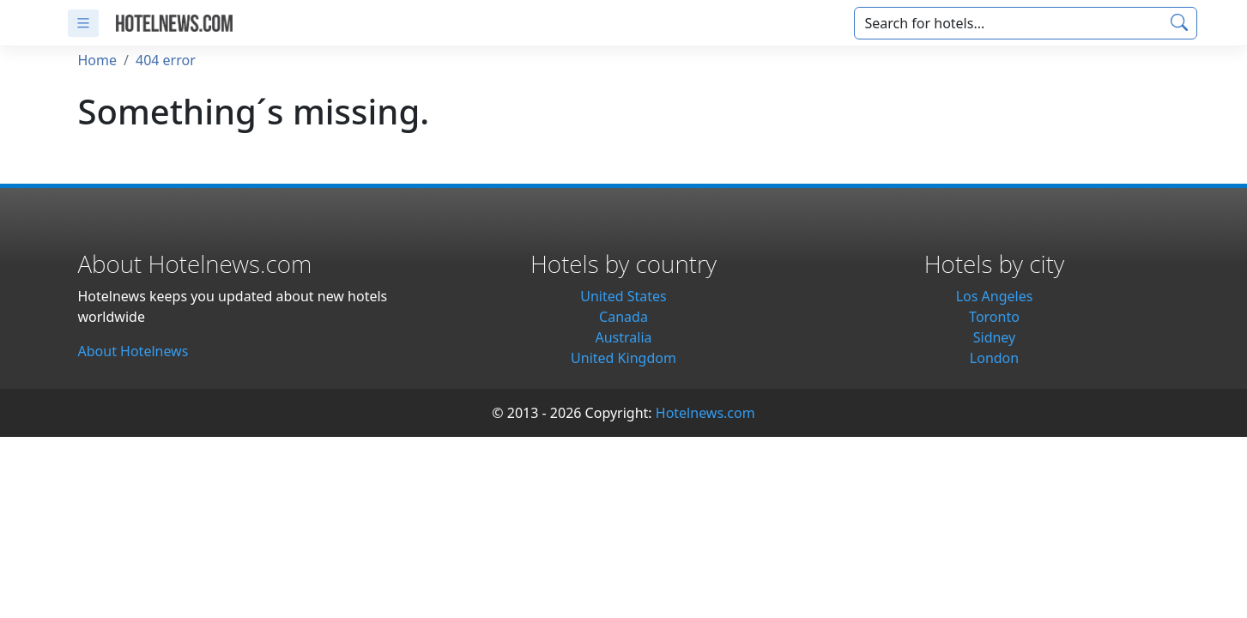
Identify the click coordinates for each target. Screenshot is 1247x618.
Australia (623, 337)
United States (623, 296)
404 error (166, 60)
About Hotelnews (133, 351)
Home (98, 60)
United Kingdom (623, 357)
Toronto (994, 316)
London (994, 357)
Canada (623, 316)
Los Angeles (994, 296)
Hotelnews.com (705, 412)
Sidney (994, 337)
